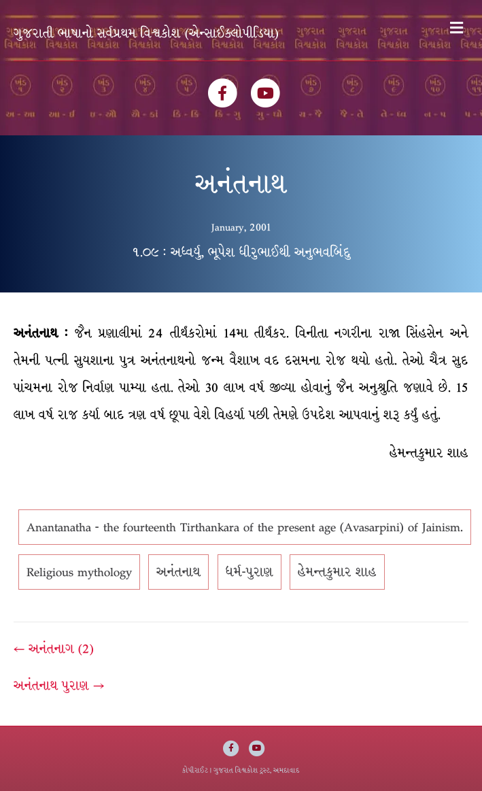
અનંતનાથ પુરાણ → (59, 685)
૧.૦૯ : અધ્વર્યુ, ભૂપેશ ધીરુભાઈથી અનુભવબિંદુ (241, 252)
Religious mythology (79, 572)
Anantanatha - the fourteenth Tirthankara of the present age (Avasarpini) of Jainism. (245, 527)
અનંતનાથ (178, 572)
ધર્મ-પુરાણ (249, 572)
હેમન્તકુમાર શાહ (337, 572)
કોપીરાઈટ (195, 770)
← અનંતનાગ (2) (54, 648)
